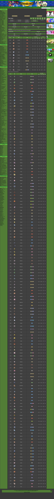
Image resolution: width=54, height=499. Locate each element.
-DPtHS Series (1, 205)
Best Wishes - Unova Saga (3, 50)
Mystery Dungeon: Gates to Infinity (3, 102)
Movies (3, 156)
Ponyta (21, 290)
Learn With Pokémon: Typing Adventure (3, 105)
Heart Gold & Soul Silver (2, 109)
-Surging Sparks (1, 197)
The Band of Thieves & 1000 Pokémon (3, 93)
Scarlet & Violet (1, 69)
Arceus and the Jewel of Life (3, 165)
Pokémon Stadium (2, 134)
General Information (2, 145)
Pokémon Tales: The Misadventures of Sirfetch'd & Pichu (3, 64)
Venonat (21, 204)
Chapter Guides (1, 147)
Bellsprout (21, 266)
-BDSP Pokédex (1, 16)
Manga (3, 144)
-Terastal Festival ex (2, 218)
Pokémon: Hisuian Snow (2, 58)
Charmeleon (21, 88)
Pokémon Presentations (2, 38)
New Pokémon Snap (2, 81)
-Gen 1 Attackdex (2, 20)
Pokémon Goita (1, 142)
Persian (21, 219)
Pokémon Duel (1, 97)
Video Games (3, 66)
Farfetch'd (21, 308)
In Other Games (1, 137)
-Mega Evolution (1, 194)
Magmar (21, 418)
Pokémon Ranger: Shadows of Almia (3, 114)
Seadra (21, 391)
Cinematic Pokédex (2, 29)
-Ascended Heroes (2, 193)
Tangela (21, 382)
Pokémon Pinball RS (2, 122)
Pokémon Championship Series (3, 34)
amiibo (0, 140)
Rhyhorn (21, 373)
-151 (0, 201)
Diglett (21, 210)
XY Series (1, 154)
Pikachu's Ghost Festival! (2, 180)
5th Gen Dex (40, 18)
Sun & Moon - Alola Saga (2, 51)
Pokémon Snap (1, 132)
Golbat (21, 186)
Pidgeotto (21, 112)
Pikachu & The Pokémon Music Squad (3, 185)
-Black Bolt (1, 215)
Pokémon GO (1, 78)
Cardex (1, 188)
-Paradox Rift (1, 200)
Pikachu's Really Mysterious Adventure (3, 183)
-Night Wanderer (2, 220)
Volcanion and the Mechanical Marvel (3, 171)
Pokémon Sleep (1, 74)
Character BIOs (1, 146)
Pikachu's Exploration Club (3, 181)
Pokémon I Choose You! (2, 172)
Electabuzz (21, 415)
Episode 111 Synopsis (49, 36)
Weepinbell (21, 269)
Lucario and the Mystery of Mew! (3, 162)
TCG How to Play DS (2, 106)
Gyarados (21, 427)
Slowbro (21, 299)
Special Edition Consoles (2, 138)
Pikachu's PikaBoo (2, 178)
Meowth (21, 216)
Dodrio (21, 314)
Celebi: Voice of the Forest (3, 160)
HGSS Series (1, 152)
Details (31, 18)
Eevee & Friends (2, 184)
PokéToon (1, 59)
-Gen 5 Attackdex (2, 22)
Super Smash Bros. (2, 135)
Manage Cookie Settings (35, 490)
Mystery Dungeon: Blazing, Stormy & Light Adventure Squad (3, 111)
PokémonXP (1, 35)
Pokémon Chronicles (2, 54)
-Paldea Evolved (2, 202)
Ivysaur (21, 79)
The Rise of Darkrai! (2, 164)
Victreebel (21, 272)
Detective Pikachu (2, 96)
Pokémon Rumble (2, 110)
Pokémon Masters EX (2, 73)
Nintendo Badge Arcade (2, 98)
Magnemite (21, 302)
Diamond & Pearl (2, 108)
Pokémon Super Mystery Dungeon (3, 95)
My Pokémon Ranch (2, 116)
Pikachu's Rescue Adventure (3, 177)
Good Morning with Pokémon (3, 61)
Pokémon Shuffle (2, 94)
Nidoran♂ (21, 156)
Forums (1, 40)
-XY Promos (1, 210)
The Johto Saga (1, 48)
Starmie (21, 403)
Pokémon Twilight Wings (2, 57)
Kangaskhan (21, 385)
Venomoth (21, 207)
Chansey (21, 379)
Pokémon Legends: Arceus (3, 77)
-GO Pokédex (1, 17)
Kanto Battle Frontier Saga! (3, 49)
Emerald (1, 119)
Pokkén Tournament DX (2, 87)
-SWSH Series (1, 203)
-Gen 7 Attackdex (2, 23)
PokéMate (1, 126)
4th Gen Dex (42, 18)
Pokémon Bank (1, 91)
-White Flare (1, 195)
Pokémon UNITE (2, 82)
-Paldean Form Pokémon (2, 43)
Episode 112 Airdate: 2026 (49, 44)
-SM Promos (1, 209)
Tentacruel (21, 278)
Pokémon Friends (2, 71)
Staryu (21, 400)
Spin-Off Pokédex (2, 27)
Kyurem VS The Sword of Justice (3, 167)
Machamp (21, 263)
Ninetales (21, 174)
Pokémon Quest (1, 88)
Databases (4, 9)
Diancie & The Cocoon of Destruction (2, 169)
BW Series (1, 153)
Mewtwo (21, 483)
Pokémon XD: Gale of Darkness (3, 120)
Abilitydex (1, 26)
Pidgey (21, 109)
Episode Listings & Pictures (3, 45)
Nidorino (21, 159)
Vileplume (21, 195)
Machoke (21, 260)
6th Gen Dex (37, 18)
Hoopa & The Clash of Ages (3, 170)
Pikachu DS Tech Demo (2, 124)
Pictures (48, 37)
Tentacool (21, 275)
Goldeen (21, 394)
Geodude (21, 281)
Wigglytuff (21, 180)
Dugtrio (21, 213)
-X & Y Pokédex (1, 14)
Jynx (21, 412)
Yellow (0, 131)
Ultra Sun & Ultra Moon (2, 84)
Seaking (21, 397)
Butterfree (21, 103)
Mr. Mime (21, 406)
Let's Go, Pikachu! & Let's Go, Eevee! (3, 85)
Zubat (21, 183)
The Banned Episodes (2, 55)
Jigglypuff (21, 177)
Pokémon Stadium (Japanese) (3, 133)
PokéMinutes (1, 60)
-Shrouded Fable (2, 198)
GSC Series (1, 149)
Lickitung (21, 370)
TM (35, 18)
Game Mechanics (2, 136)
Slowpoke (21, 296)
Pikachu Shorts (4, 175)
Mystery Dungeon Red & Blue (3, 123)
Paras (21, 198)
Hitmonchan (21, 367)
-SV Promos (1, 208)
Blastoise (21, 100)
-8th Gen (1, 32)
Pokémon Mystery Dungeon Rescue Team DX (3, 79)
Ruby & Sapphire (2, 118)
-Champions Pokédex (2, 19)
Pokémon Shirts (1, 39)
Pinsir (21, 421)
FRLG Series (1, 150)
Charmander (21, 85)
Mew (21, 486)
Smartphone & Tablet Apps (3, 139)
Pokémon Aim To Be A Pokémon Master (3, 52)
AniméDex (1, 46)
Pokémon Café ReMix (2, 72)
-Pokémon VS (1, 223)
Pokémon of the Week (50, 10)
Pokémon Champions (2, 70)
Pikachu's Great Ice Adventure (3, 182)
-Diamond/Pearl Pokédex (2, 13)
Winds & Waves (1, 68)
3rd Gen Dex (44, 18)
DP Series (1, 151)
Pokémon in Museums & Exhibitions (2, 36)
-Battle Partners (1, 217)
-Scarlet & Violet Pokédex (2, 18)
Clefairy (21, 165)
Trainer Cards (1, 189)
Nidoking (21, 162)
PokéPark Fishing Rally (2, 125)
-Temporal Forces (2, 199)
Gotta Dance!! (1, 179)
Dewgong (21, 320)
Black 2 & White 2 (2, 100)
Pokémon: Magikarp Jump (3, 86)
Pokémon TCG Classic (2, 191)
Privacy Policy (29, 490)
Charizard (21, 91)
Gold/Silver (1, 127)
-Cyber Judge (1, 222)
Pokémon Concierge (2, 63)
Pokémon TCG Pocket (2, 75)
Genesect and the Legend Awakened (3, 168)
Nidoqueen (21, 153)
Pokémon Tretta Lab (2, 101)
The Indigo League (2, 47)
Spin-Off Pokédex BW (2, 28)
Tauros (21, 424)
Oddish (21, 189)
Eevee (21, 433)
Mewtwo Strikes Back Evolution (3, 173)
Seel (21, 317)
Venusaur (21, 82)
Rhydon (21, 376)
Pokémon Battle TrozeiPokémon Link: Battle (3, 92)
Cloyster (21, 326)
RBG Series (1, 148)
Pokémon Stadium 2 (2, 128)
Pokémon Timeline (2, 33)
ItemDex (1, 25)
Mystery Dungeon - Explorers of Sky (3, 113)
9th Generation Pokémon (2, 42)
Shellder (21, 323)
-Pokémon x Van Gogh (2, 37)
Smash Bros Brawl (2, 117)
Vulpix (21, 171)
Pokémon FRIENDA (2, 143)
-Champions (1, 31)
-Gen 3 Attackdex (2, 21)
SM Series (1, 155)
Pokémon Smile (1, 80)
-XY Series (1, 204)
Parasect (21, 201)
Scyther (21, 409)
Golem (21, 287)
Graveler (21, 284)
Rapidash (21, 293)
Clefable (21, 168)
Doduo (21, 311)
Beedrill (21, 106)
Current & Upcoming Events (3, 41)
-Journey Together (2, 196)
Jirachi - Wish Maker (2, 161)
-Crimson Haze (1, 221)
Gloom (21, 192)
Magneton (21, 305)
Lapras (21, 430)
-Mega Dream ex (2, 213)
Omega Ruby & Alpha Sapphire (3, 90)
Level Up (33, 18)
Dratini (21, 474)
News (0, 10)
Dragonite (21, 480)
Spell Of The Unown (2, 159)
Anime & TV (3, 44)
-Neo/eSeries (1, 206)
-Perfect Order (1, 192)
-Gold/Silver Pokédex (2, 12)
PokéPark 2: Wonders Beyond (3, 103)
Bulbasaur (21, 76)
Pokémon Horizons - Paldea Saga (3, 53)
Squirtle (21, 94)
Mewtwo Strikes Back (2, 158)
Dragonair (21, 477)
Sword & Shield (1, 76)
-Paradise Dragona (2, 219)
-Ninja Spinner (1, 212)
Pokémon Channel (2, 121)
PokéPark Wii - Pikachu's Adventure (2, 112)
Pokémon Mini (1, 129)
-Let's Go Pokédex (2, 15)
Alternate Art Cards (2, 190)
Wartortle (21, 97)
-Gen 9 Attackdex (2, 24)
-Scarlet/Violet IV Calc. (2, 30)
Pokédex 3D (1, 104)
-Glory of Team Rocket (2, 216)
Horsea (21, 388)
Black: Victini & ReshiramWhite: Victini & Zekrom (3, 166)
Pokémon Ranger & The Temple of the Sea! (3, 163)
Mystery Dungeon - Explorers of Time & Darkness (3, 115)
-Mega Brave (1, 214)
